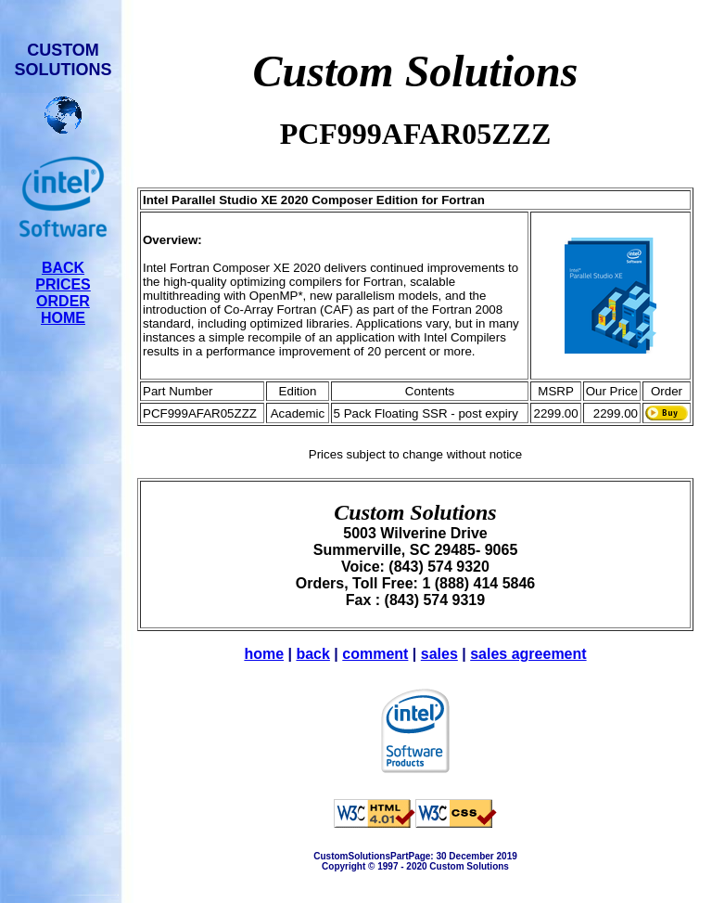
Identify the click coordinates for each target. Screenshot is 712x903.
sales (439, 654)
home (264, 654)
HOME (63, 318)
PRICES (63, 284)
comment (375, 654)
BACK (63, 268)
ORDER (63, 301)
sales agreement (528, 654)
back (312, 654)
